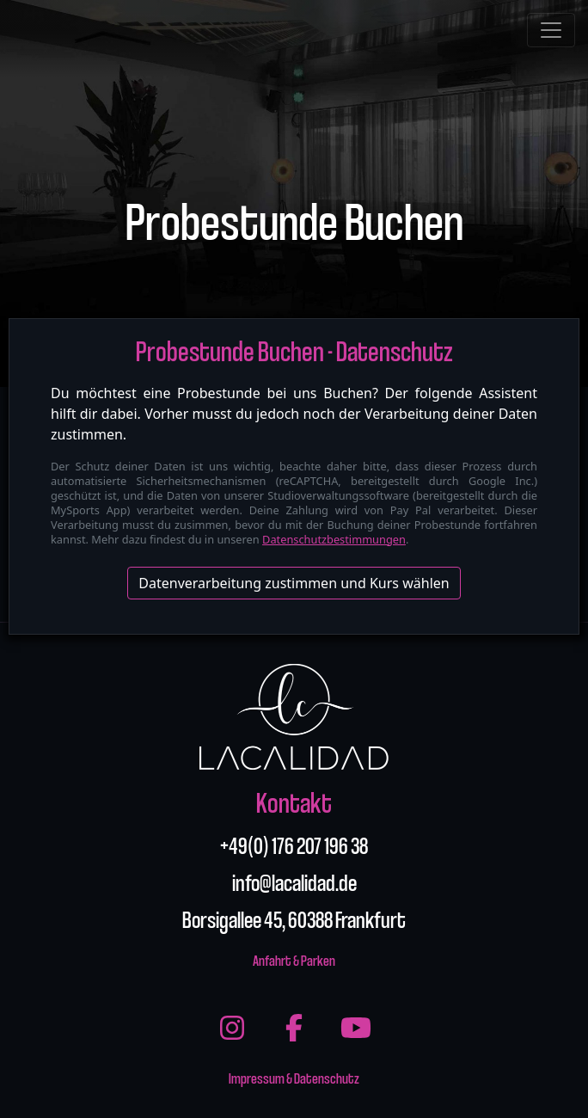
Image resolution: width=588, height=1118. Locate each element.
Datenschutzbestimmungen (334, 539)
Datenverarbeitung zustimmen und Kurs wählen (293, 583)
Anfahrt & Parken (294, 959)
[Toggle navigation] (551, 30)
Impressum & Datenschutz (294, 1077)
